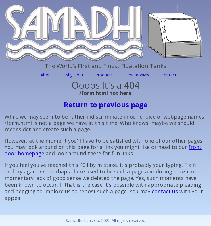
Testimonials (137, 75)
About (46, 75)
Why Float (73, 75)
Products (104, 75)
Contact (169, 75)
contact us (165, 191)
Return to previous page (105, 104)
